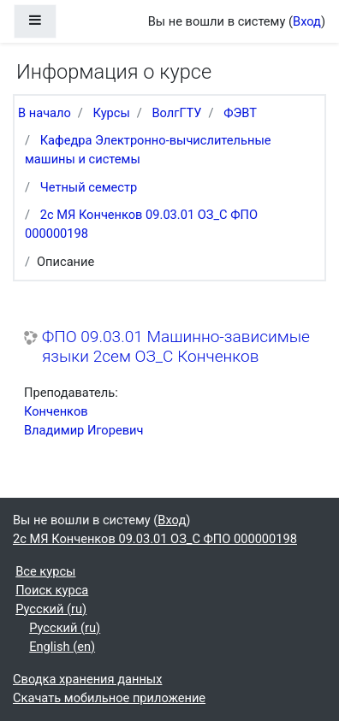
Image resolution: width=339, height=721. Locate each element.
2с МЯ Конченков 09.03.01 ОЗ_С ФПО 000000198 (155, 539)
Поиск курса (51, 590)
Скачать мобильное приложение (109, 698)
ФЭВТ (240, 113)
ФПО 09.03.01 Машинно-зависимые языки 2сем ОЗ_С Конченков (176, 347)
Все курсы (45, 571)
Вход (307, 21)
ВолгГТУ (176, 113)
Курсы (111, 113)
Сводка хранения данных (87, 679)
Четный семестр (89, 187)
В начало (44, 113)
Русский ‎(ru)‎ (50, 609)
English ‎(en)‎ (62, 646)
